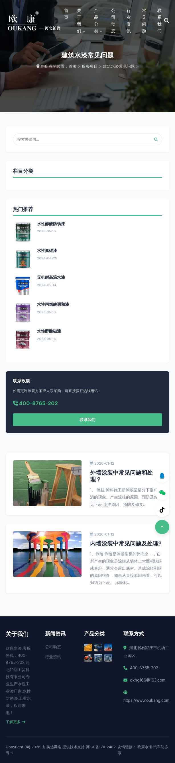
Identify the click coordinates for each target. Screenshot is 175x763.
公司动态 (53, 646)
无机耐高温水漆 (51, 277)
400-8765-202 (144, 667)
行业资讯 (53, 656)
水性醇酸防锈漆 (51, 223)
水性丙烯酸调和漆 (53, 304)
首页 (66, 14)
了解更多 (15, 721)
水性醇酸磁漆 (49, 331)
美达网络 (53, 746)
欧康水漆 (144, 746)
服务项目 (90, 66)
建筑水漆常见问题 (119, 66)
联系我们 (87, 419)
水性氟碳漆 (47, 250)
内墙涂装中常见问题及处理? (126, 543)
